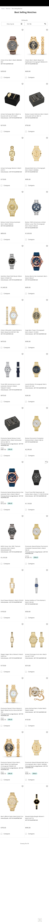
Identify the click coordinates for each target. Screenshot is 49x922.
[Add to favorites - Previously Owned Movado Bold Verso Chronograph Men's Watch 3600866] (47, 732)
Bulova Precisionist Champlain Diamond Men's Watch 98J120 (34, 439)
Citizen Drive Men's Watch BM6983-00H (11, 61)
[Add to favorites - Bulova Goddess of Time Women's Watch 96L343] (47, 570)
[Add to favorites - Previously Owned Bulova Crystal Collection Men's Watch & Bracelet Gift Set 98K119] (22, 408)
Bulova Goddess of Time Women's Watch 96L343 (35, 601)
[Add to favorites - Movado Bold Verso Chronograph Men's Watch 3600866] (47, 138)
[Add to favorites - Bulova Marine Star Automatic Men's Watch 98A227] (47, 246)
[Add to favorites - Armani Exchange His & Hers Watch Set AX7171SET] (47, 624)
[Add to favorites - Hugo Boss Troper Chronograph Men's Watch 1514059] (47, 300)
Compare (7, 77)
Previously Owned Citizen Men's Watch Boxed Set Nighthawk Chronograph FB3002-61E (10, 764)
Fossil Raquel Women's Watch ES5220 (12, 600)
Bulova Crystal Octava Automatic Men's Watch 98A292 (10, 223)
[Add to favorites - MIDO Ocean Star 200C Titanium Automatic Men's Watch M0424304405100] (22, 516)
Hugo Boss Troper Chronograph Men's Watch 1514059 (34, 331)
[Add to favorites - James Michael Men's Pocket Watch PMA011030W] (47, 678)
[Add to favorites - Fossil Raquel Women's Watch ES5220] (22, 570)
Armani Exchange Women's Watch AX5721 (11, 169)
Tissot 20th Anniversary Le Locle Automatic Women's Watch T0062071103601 (10, 386)
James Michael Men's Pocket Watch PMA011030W (35, 709)
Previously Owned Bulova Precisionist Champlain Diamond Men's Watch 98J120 (36, 548)
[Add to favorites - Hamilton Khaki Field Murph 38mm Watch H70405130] (22, 246)
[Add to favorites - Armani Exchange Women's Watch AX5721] (22, 138)
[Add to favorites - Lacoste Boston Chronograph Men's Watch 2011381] (47, 354)
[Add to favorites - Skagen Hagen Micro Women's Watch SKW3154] (22, 624)
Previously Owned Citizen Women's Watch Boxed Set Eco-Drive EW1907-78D (11, 710)
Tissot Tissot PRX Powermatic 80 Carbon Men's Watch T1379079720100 (36, 493)
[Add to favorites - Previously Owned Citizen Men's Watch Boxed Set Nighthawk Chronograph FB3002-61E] (22, 732)
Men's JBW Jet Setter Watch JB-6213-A (12, 816)
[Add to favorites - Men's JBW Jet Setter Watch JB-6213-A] (22, 786)
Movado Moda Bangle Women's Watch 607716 (34, 817)
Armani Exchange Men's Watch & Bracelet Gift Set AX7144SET (11, 115)
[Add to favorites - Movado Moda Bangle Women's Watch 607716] (47, 786)
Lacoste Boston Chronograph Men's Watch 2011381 (36, 385)
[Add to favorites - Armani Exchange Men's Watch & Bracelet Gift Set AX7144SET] (22, 84)
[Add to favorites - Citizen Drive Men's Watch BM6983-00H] (22, 29)
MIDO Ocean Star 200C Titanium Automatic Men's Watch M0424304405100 (10, 548)
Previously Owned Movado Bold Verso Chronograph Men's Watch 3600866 (36, 763)
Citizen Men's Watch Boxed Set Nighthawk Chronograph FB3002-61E (36, 61)
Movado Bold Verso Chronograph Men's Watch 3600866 (35, 169)
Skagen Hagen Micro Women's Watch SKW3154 (12, 655)
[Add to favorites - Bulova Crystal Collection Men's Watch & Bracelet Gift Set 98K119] (47, 84)
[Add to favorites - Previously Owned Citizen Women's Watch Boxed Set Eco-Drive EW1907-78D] (22, 678)
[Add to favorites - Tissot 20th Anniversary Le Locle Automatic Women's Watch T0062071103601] (22, 354)
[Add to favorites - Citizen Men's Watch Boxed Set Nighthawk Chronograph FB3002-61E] (47, 29)
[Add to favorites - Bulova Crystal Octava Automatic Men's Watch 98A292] (22, 192)
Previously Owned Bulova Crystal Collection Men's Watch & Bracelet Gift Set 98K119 (11, 440)
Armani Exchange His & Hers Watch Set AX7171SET (36, 655)
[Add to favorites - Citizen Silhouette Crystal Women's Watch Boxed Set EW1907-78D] (22, 300)
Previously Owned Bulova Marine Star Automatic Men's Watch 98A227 (12, 493)
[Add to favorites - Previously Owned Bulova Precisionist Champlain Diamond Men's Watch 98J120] (47, 516)
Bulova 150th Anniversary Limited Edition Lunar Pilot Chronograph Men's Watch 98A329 (35, 224)
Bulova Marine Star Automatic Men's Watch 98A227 (36, 277)
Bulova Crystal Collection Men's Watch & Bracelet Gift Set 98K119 (36, 115)
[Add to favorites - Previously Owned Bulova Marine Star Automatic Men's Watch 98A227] (22, 462)
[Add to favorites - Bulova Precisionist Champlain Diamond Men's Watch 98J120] (47, 408)
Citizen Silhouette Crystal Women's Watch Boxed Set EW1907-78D (11, 331)
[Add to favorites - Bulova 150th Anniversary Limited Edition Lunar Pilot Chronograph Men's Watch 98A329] (47, 192)
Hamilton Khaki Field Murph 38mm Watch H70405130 (11, 277)
